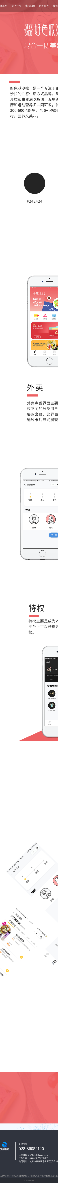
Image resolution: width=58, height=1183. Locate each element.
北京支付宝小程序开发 (44, 1176)
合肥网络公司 (25, 1176)
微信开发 (16, 5)
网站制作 (44, 5)
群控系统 (14, 1176)
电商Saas (30, 5)
